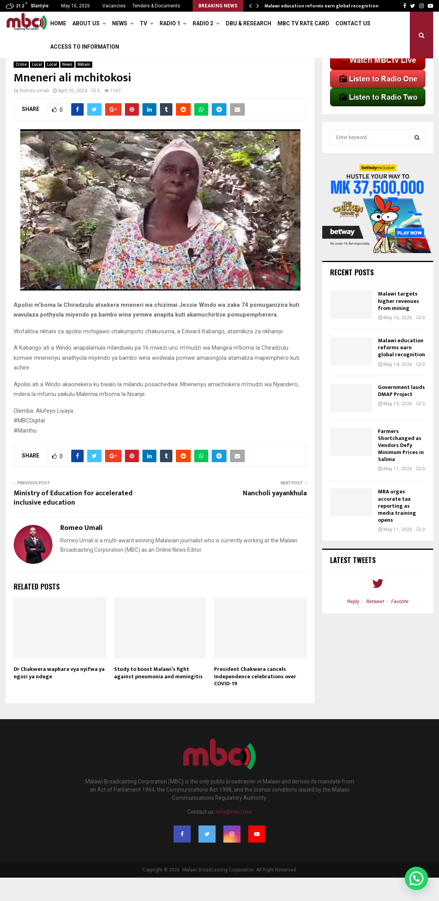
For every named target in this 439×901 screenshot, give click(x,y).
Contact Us (353, 23)
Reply (353, 625)
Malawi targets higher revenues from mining (398, 324)
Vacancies (114, 6)
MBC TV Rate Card (303, 23)
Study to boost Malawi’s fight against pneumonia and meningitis (158, 696)
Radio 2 (203, 23)
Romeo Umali (34, 114)
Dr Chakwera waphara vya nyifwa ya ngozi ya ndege (59, 696)
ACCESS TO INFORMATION (84, 47)
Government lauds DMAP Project (401, 414)
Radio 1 (170, 23)
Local (37, 88)
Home (58, 23)
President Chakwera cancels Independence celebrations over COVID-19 (255, 699)
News (119, 23)
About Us (86, 23)
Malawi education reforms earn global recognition (321, 6)
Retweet (375, 625)
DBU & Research (248, 23)
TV (143, 23)
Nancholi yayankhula (275, 517)
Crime (21, 88)
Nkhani (83, 88)
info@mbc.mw (234, 835)
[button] (416, 878)
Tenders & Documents (156, 6)
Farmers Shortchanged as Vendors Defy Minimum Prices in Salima (401, 468)
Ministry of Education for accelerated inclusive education (73, 521)
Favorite (400, 625)
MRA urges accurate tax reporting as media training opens (397, 529)
